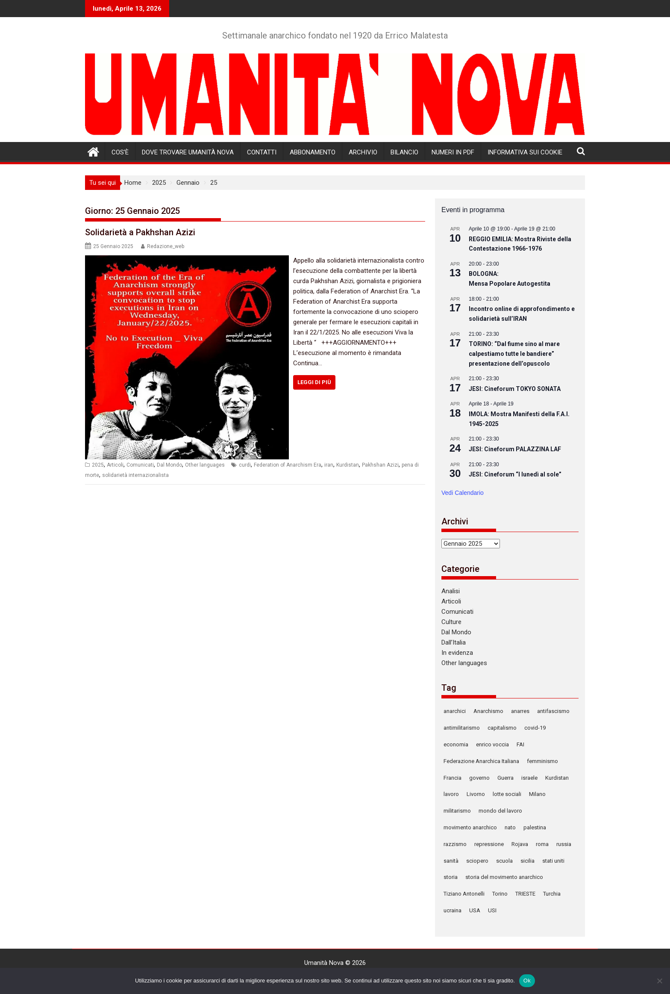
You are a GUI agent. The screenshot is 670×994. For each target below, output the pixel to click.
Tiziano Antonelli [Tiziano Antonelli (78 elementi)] (464, 893)
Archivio (363, 152)
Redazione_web (165, 246)
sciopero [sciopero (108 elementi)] (477, 861)
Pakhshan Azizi (380, 465)
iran (328, 465)
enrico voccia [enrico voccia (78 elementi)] (492, 744)
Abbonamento (312, 152)
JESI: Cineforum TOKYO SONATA (515, 388)
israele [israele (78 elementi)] (529, 778)
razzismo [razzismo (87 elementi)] (455, 844)
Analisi (450, 591)
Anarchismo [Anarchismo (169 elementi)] (488, 711)
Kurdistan (347, 465)
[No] (659, 980)
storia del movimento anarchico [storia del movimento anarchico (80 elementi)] (504, 877)
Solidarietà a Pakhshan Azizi (140, 232)
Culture (451, 622)
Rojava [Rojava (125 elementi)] (519, 844)
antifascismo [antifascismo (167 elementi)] (553, 711)
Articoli (115, 465)
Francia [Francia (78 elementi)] (452, 778)
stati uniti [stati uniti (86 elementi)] (553, 861)
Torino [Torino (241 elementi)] (500, 893)
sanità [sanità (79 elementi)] (451, 861)
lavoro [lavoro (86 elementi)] (451, 794)
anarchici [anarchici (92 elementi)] (455, 711)
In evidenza (457, 653)
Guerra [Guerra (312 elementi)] (505, 778)
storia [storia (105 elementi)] (451, 877)
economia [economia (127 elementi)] (456, 744)
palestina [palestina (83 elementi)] (534, 827)
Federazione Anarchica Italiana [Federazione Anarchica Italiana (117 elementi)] (481, 761)
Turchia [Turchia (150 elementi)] (552, 893)
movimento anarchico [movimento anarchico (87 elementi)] (470, 827)
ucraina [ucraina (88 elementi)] (452, 910)
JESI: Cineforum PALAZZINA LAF (515, 449)
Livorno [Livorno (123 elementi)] (476, 794)
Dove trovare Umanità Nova (188, 152)
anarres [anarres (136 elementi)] (520, 711)
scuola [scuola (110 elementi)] (504, 861)
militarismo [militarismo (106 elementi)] (457, 811)
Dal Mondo (169, 465)
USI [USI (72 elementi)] (492, 910)
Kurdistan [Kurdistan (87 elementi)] (557, 778)
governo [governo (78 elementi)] (479, 778)
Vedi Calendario (462, 492)
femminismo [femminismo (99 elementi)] (542, 761)
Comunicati (140, 465)
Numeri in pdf (453, 152)
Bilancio (404, 152)
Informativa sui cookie (525, 152)
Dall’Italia (453, 642)
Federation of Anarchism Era (287, 465)
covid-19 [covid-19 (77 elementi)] (535, 728)
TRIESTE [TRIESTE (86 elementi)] (525, 893)
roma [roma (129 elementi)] (542, 844)
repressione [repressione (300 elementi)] (489, 844)
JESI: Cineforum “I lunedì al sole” (515, 474)
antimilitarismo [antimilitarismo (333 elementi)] (462, 728)
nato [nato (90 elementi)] (510, 827)
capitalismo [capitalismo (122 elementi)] (502, 728)
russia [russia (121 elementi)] (563, 844)
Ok (527, 980)
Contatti (261, 152)
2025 (98, 465)
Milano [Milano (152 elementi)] (537, 794)
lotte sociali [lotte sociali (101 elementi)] (507, 794)
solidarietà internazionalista (135, 475)
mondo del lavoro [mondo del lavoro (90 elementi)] (500, 811)
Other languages (205, 465)
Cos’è (120, 152)
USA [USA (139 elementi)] (474, 910)
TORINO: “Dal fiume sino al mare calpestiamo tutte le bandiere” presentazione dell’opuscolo (514, 353)
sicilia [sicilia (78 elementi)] (527, 861)
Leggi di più (314, 382)
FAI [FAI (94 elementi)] (520, 744)
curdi (245, 465)
